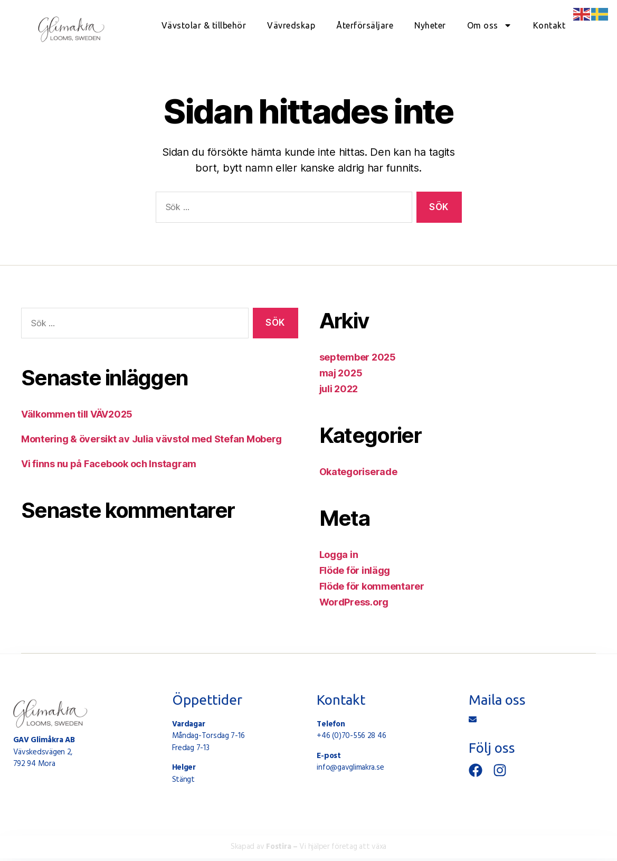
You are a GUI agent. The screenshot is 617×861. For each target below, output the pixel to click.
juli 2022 (338, 388)
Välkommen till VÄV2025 (76, 414)
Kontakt (549, 25)
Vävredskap (291, 25)
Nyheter (430, 25)
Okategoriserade (358, 471)
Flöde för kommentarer (371, 586)
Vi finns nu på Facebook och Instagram (108, 463)
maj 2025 (341, 373)
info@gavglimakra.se (350, 767)
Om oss (489, 25)
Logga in (338, 554)
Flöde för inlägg (355, 570)
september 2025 (357, 357)
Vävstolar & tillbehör (204, 25)
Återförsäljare (364, 25)
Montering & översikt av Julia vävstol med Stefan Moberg (151, 438)
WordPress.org (354, 602)
